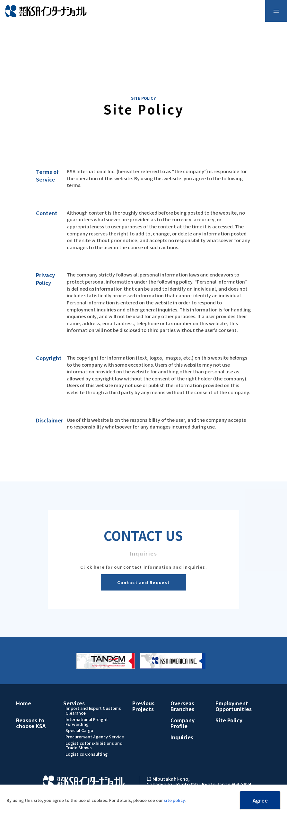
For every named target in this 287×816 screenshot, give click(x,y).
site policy (174, 800)
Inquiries (181, 737)
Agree (260, 800)
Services (74, 703)
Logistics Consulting (86, 754)
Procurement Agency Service (94, 737)
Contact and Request (143, 582)
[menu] (276, 11)
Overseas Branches (182, 706)
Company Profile (182, 723)
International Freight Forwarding (86, 721)
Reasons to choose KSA (31, 723)
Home (23, 703)
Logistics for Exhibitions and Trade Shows (94, 745)
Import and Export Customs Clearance (93, 710)
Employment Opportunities (233, 706)
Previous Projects (143, 706)
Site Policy (228, 720)
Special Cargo (79, 730)
